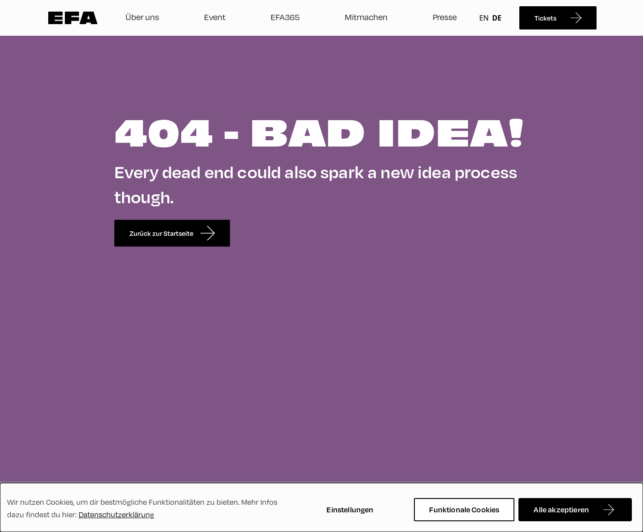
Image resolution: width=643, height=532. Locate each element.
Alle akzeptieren (561, 509)
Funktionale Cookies (464, 509)
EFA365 (285, 16)
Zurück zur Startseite (172, 233)
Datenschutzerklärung (116, 514)
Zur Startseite (73, 18)
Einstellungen (349, 509)
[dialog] (321, 507)
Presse (445, 16)
